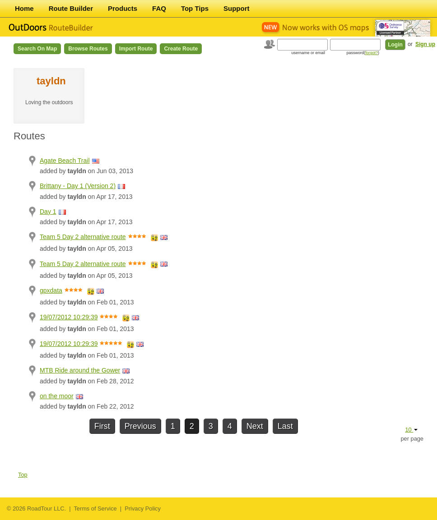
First (102, 426)
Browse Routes (87, 49)
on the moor (57, 396)
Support (236, 8)
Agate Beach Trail (65, 160)
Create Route (181, 49)
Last (285, 426)
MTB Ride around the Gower (80, 370)
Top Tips (195, 8)
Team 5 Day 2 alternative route (83, 236)
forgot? (371, 53)
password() (362, 53)
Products (122, 8)
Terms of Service (95, 508)
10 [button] (411, 429)
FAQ (159, 8)
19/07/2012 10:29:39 (69, 317)
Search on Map (37, 49)
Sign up (425, 44)
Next (254, 426)
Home (24, 8)
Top (23, 474)
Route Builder (71, 8)
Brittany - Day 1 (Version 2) (78, 185)
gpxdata (51, 290)
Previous (140, 426)
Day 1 (48, 211)
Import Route (136, 49)
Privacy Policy (143, 508)
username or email (308, 53)
